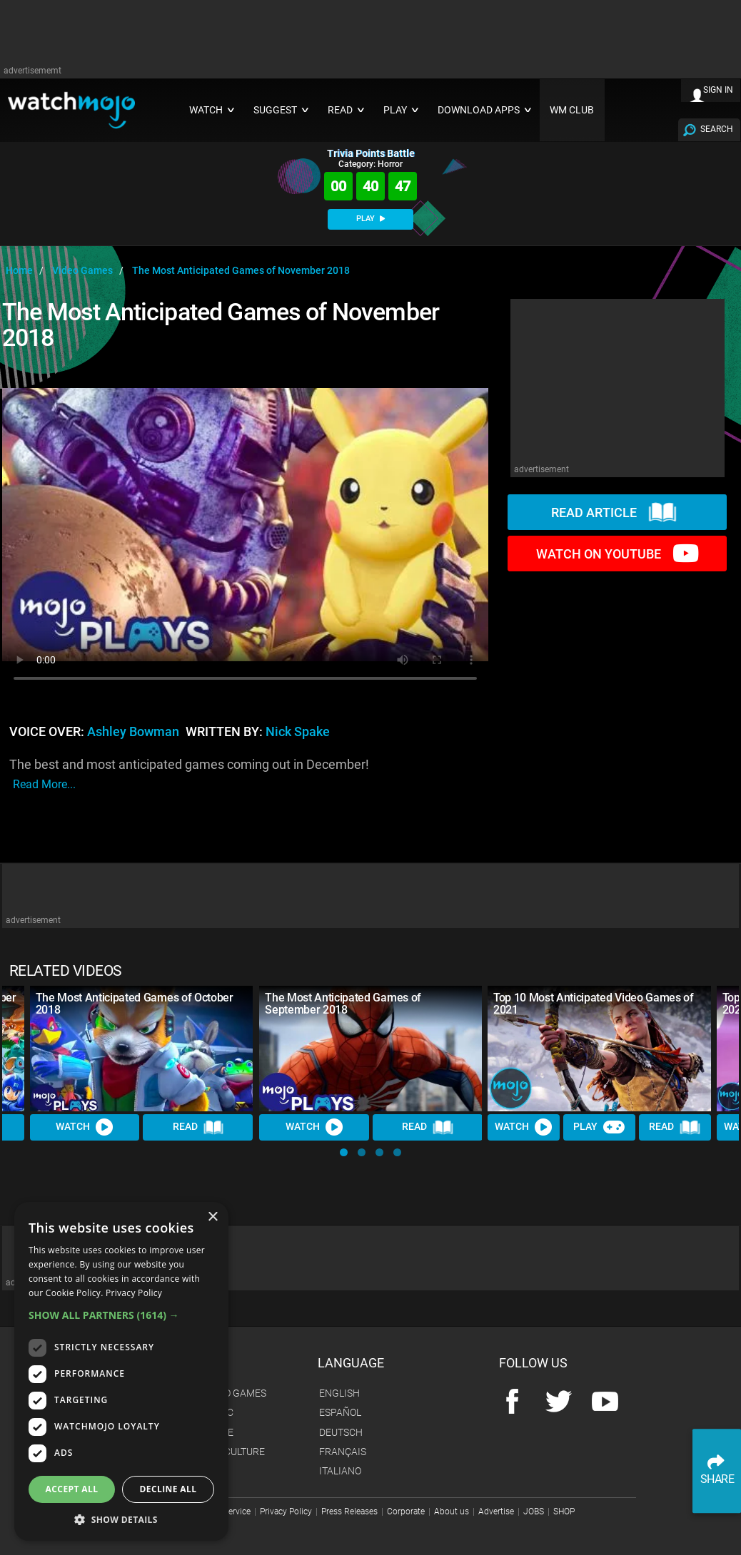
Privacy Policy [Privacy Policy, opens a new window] (134, 1293)
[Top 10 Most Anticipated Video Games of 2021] (599, 1048)
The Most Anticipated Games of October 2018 (134, 1003)
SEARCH (716, 129)
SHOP (564, 1511)
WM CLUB (572, 110)
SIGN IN (718, 90)
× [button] (212, 1217)
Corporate (406, 1511)
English (339, 1393)
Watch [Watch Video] (85, 1127)
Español (340, 1412)
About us (451, 1511)
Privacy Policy (286, 1511)
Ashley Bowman (133, 732)
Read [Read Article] (198, 1127)
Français (342, 1451)
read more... (44, 784)
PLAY (370, 218)
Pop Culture (234, 1451)
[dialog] (121, 1371)
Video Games (234, 1393)
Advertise (496, 1511)
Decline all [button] (168, 1489)
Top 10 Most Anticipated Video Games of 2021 (593, 1003)
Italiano (340, 1471)
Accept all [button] (72, 1489)
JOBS (533, 1511)
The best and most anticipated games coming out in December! (189, 775)
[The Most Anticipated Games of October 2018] (141, 1048)
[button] (344, 1152)
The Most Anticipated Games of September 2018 (343, 1003)
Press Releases (349, 1511)
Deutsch (341, 1432)
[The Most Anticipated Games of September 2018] (371, 1048)
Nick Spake (298, 732)
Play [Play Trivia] (599, 1127)
